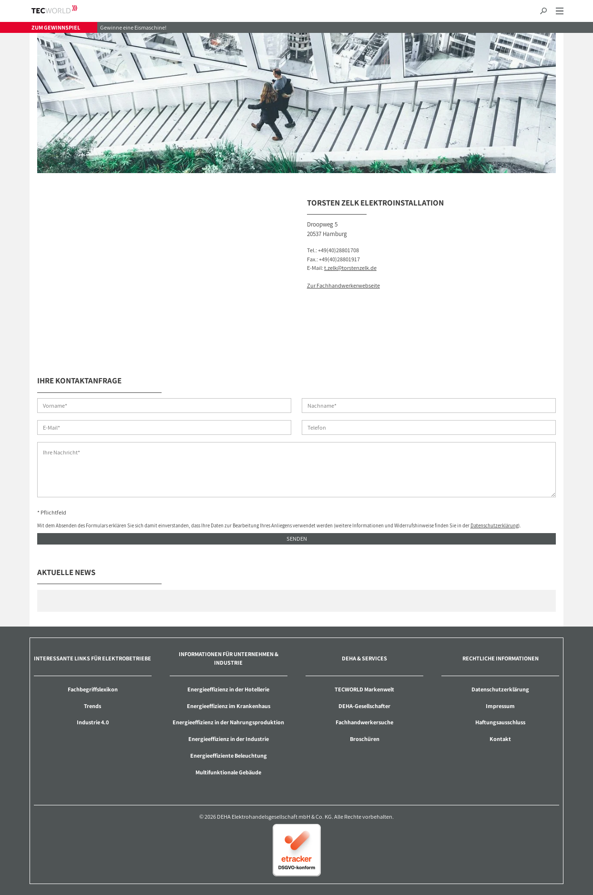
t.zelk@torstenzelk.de (350, 268)
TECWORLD (62, 9)
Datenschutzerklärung (494, 525)
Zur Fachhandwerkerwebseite (343, 285)
